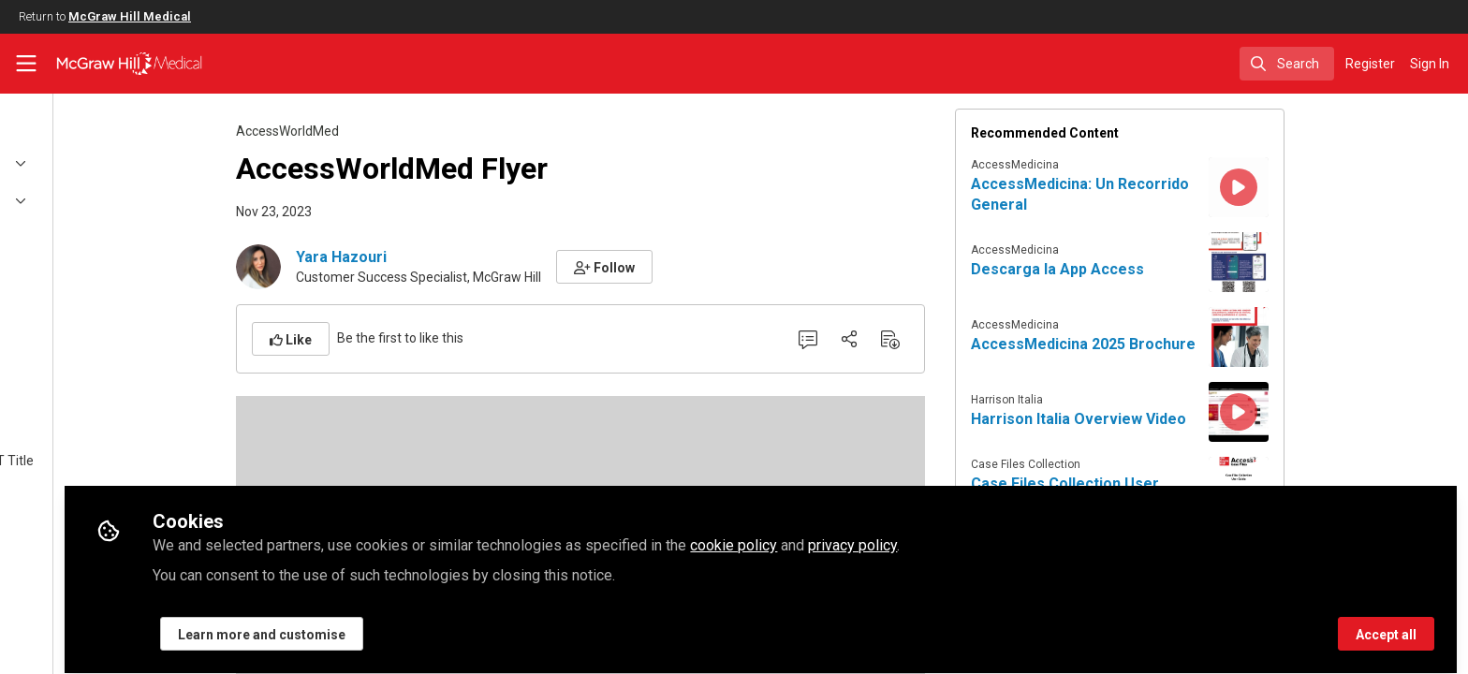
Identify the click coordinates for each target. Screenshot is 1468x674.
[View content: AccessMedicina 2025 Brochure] (1332, 337)
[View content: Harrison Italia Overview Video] (1332, 412)
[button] (698, 267)
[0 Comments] (901, 339)
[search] (1287, 64)
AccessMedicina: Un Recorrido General (1173, 194)
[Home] (118, 63)
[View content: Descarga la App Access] (1332, 262)
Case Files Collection (1119, 464)
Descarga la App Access (1151, 269)
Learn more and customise (448, 624)
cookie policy (919, 535)
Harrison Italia (1100, 399)
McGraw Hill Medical (129, 16)
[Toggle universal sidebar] (26, 63)
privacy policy (1038, 535)
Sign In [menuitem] (1429, 63)
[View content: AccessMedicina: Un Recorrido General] (1332, 187)
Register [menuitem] (1370, 63)
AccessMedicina (1108, 164)
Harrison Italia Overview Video (1172, 419)
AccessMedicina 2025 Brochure (1176, 344)
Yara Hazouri (434, 257)
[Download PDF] (984, 339)
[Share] (943, 339)
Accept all (1386, 624)
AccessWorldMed (381, 131)
